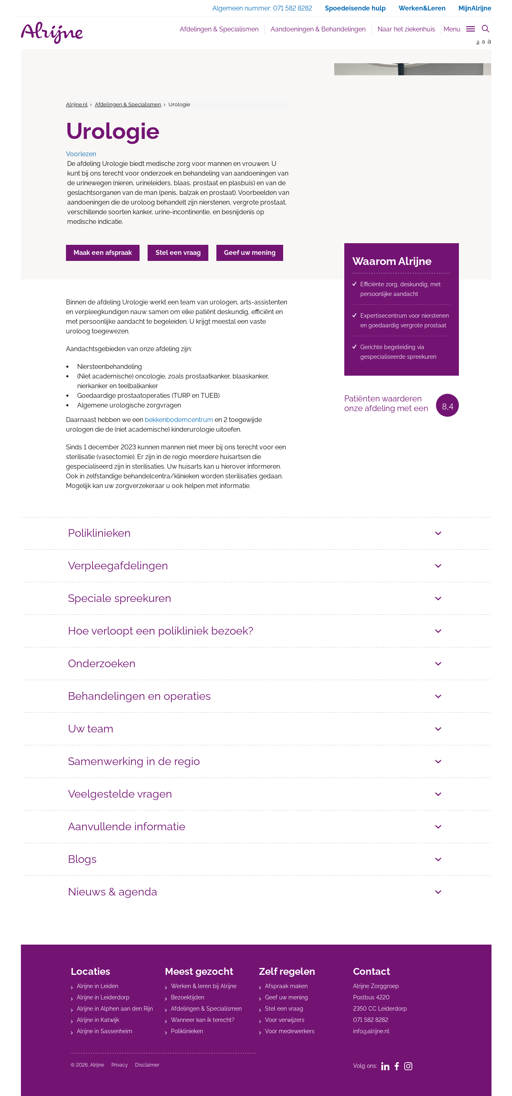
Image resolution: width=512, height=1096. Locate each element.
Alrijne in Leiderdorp (103, 997)
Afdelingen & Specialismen (219, 29)
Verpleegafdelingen (118, 565)
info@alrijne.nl (371, 1031)
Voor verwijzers (284, 1020)
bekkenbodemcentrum (179, 420)
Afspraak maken (286, 986)
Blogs (82, 859)
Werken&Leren (422, 8)
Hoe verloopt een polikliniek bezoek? (160, 631)
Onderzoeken (102, 663)
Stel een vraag (284, 1008)
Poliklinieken (99, 533)
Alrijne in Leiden (97, 986)
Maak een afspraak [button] (103, 252)
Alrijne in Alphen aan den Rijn (115, 1008)
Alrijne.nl (77, 104)
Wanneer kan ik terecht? (202, 1020)
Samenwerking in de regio (134, 761)
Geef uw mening (286, 997)
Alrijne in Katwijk (98, 1020)
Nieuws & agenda (112, 891)
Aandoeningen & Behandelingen (318, 29)
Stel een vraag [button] (179, 252)
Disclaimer (147, 1065)
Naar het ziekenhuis (406, 29)
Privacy (119, 1065)
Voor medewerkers (290, 1031)
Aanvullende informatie (126, 826)
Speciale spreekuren (119, 598)
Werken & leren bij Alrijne (203, 986)
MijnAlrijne (475, 8)
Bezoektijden (187, 997)
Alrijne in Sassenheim (104, 1031)
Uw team (90, 728)
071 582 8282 (370, 1020)
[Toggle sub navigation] (460, 28)
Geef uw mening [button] (251, 252)
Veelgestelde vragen (120, 794)
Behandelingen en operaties (139, 696)
